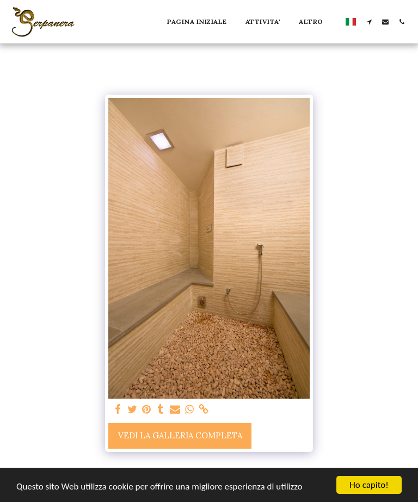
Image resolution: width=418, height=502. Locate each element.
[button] (369, 21)
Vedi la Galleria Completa (180, 435)
